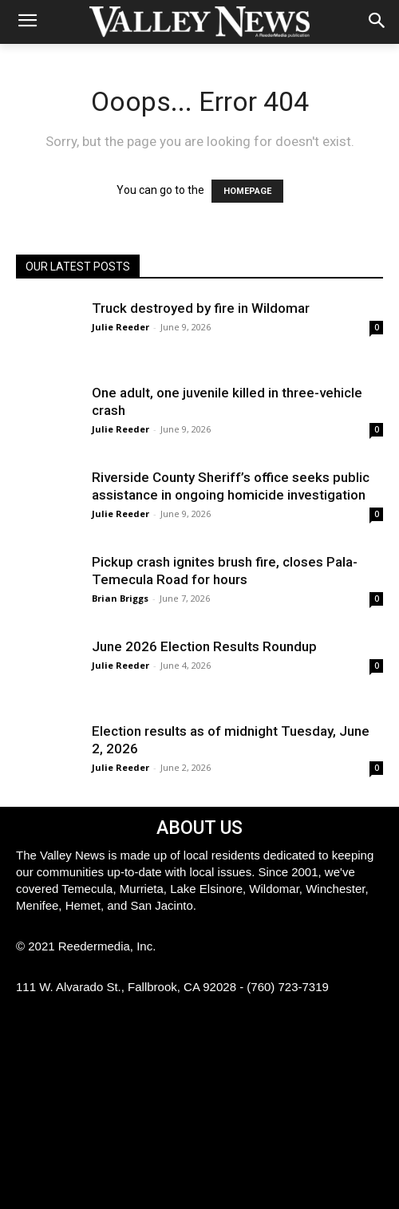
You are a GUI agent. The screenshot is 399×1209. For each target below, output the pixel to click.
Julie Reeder (120, 327)
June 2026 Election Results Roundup (204, 646)
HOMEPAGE (247, 191)
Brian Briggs (120, 598)
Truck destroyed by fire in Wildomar (201, 308)
